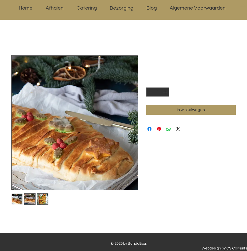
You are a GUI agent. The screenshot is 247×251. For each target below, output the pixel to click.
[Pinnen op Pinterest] (159, 129)
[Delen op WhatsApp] (169, 129)
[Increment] (165, 92)
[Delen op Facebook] (149, 129)
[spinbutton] (157, 92)
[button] (242, 9)
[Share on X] (178, 129)
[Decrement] (150, 92)
